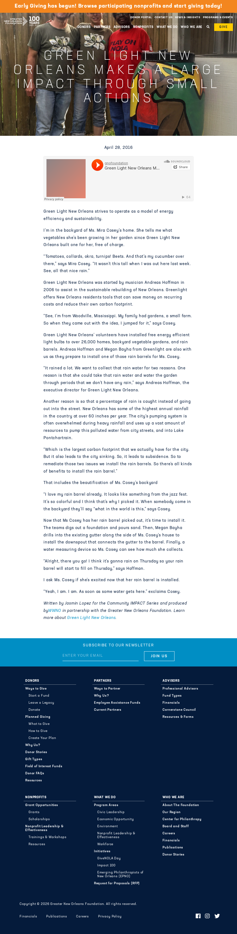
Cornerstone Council (179, 710)
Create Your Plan (42, 738)
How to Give (38, 731)
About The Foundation (181, 805)
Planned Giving (38, 717)
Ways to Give (36, 688)
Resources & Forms (178, 717)
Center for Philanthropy (182, 819)
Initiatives (102, 851)
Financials (171, 703)
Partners (102, 27)
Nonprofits (143, 27)
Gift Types (33, 759)
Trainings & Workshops (48, 837)
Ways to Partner (107, 688)
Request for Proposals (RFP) (117, 883)
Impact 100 (106, 865)
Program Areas (106, 805)
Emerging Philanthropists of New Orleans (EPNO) (120, 874)
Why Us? (32, 745)
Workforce (105, 844)
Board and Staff (176, 826)
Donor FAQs (34, 773)
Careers (169, 833)
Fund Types (172, 695)
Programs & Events (218, 17)
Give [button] (223, 27)
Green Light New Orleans (91, 618)
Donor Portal (141, 17)
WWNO (54, 611)
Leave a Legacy (41, 703)
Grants (34, 812)
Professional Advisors (180, 688)
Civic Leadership (111, 812)
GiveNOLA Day (109, 858)
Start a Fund (39, 695)
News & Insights (187, 17)
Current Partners (107, 710)
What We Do (167, 27)
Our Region (171, 812)
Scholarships (39, 819)
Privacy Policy (110, 916)
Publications (173, 847)
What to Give (39, 724)
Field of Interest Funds (43, 766)
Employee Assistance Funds (117, 703)
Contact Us (164, 17)
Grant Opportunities (41, 805)
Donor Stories (36, 752)
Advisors (122, 27)
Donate (34, 710)
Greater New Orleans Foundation (21, 16)
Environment (107, 826)
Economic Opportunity (115, 819)
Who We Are (191, 27)
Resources (33, 780)
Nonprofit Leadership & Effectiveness (44, 828)
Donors (84, 27)
